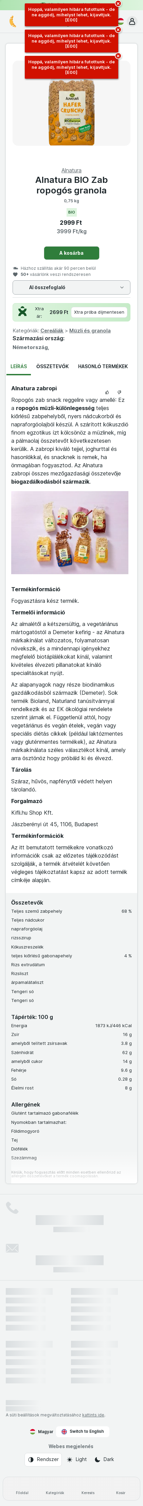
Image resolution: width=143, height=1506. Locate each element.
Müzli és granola (90, 330)
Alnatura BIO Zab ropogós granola (71, 184)
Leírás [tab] (19, 366)
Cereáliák (52, 330)
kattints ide (93, 1414)
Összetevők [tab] (52, 366)
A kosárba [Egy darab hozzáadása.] (71, 253)
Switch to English (82, 1431)
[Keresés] (88, 1488)
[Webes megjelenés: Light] (76, 1459)
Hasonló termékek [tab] (103, 366)
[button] (132, 21)
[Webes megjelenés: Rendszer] (43, 1459)
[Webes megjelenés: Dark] (104, 1459)
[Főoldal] (22, 1488)
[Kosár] (121, 1488)
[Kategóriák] (55, 1488)
